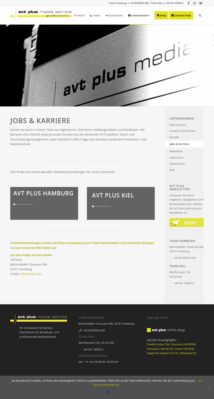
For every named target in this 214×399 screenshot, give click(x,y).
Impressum (176, 157)
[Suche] (200, 15)
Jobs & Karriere (179, 144)
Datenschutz (177, 163)
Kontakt (174, 137)
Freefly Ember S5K (158, 344)
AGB (172, 170)
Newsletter (176, 151)
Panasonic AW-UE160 (160, 349)
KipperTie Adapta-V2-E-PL (163, 353)
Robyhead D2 (188, 353)
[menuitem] (57, 15)
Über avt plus (177, 125)
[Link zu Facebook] (188, 3)
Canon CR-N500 (184, 349)
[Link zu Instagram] (194, 3)
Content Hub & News (182, 131)
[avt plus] (41, 15)
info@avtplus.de (30, 274)
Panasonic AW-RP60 (183, 344)
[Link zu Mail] (201, 3)
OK (108, 391)
